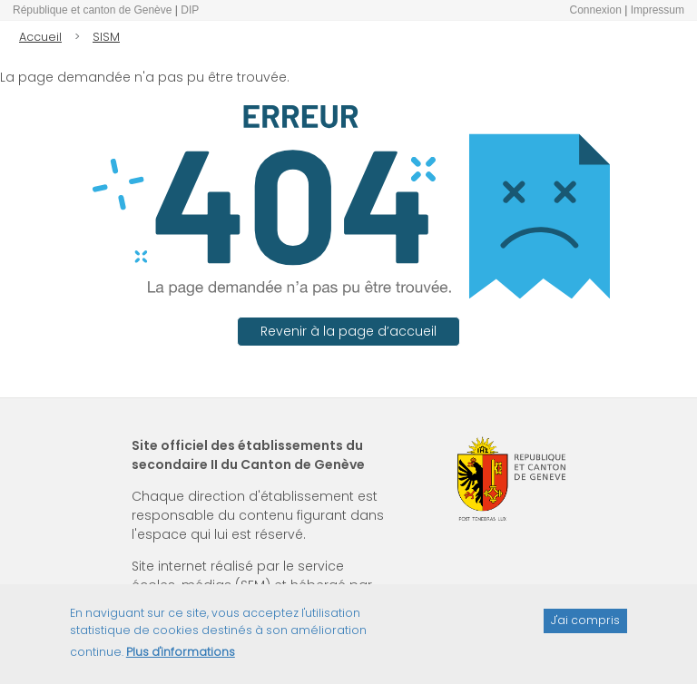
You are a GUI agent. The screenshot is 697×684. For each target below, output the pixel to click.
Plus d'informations (180, 659)
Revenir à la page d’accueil (348, 331)
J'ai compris (585, 628)
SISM (106, 36)
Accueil (40, 36)
